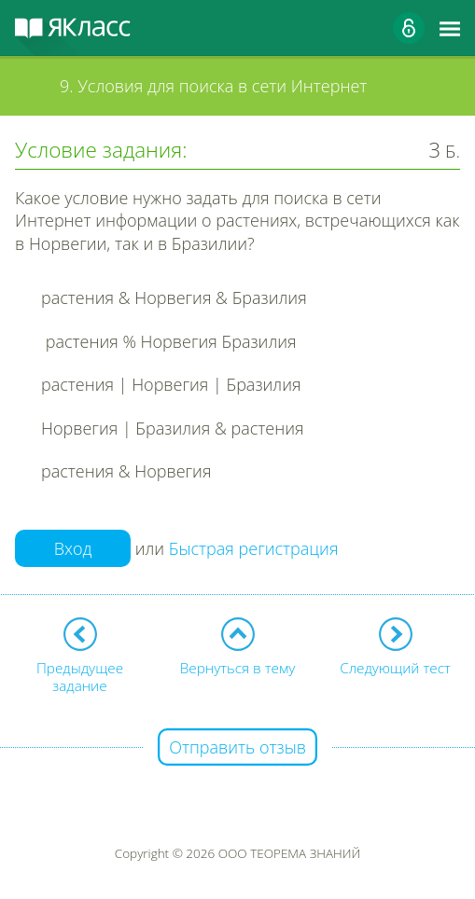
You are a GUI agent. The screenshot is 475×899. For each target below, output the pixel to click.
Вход (73, 548)
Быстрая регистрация (254, 548)
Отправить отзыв (237, 747)
